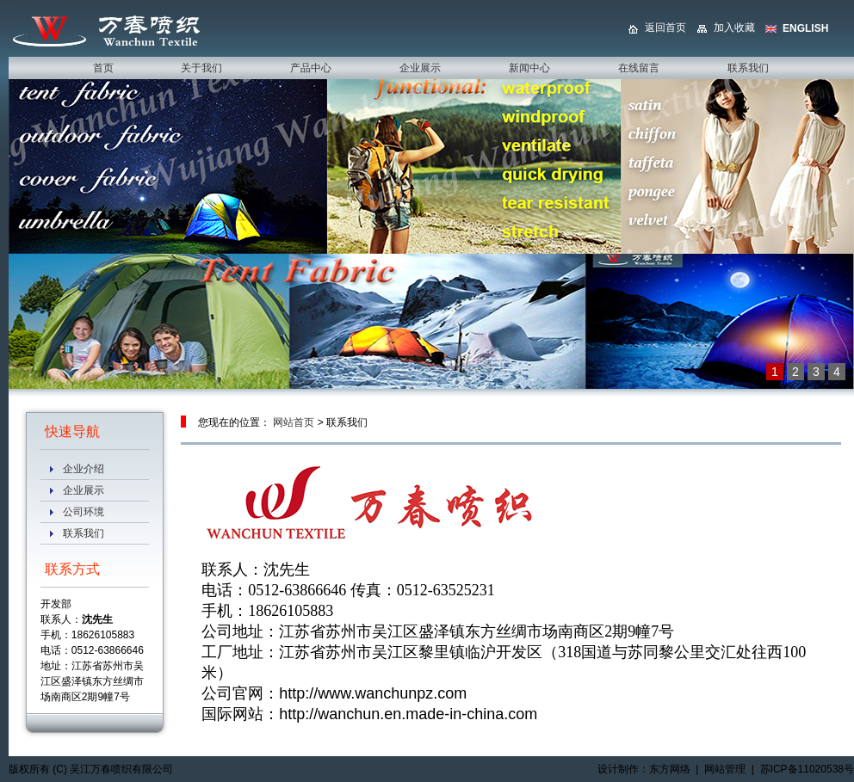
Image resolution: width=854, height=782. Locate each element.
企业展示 (83, 490)
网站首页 (293, 422)
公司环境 (83, 512)
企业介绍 (83, 469)
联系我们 (83, 533)
